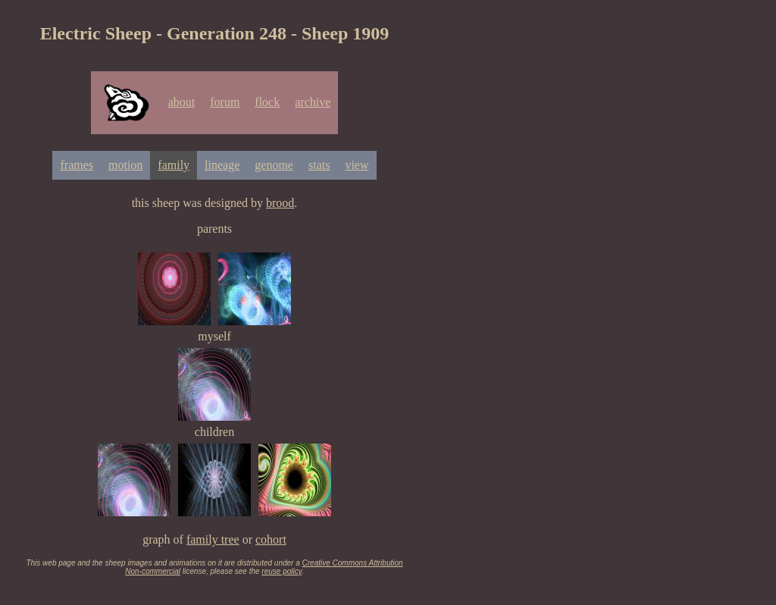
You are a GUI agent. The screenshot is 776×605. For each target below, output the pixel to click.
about (182, 102)
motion (125, 164)
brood (280, 202)
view (356, 164)
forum (224, 102)
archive (312, 102)
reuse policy (281, 571)
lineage (222, 164)
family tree (212, 539)
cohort (270, 539)
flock (267, 102)
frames (76, 164)
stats (319, 164)
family (173, 164)
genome (274, 164)
